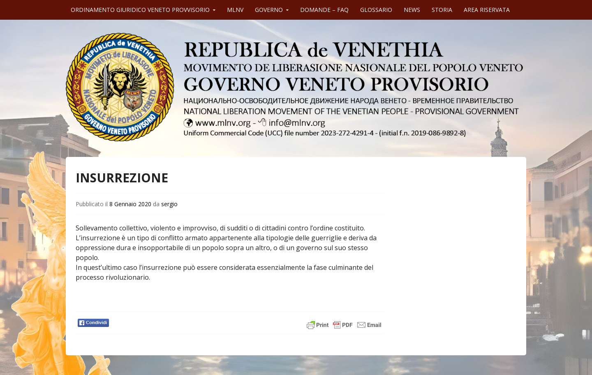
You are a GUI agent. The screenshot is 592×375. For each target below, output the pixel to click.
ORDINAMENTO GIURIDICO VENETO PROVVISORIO (140, 10)
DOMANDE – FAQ (324, 10)
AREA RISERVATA (487, 10)
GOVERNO (269, 10)
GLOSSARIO (376, 10)
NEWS (412, 10)
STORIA (442, 10)
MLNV (235, 10)
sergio (169, 204)
